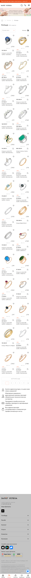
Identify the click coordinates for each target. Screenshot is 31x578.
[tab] (9, 48)
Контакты (3, 533)
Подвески (4, 481)
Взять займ (4, 459)
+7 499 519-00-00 (6, 427)
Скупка (3, 445)
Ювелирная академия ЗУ (8, 531)
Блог (2, 530)
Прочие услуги (5, 460)
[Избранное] (14, 35)
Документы (4, 532)
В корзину (13, 50)
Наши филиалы (6, 430)
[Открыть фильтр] (28, 30)
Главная (2, 20)
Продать (3, 457)
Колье (3, 482)
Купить (3, 458)
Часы (2, 483)
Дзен (2, 434)
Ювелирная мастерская (7, 503)
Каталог (9, 20)
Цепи (2, 480)
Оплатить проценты (6, 509)
